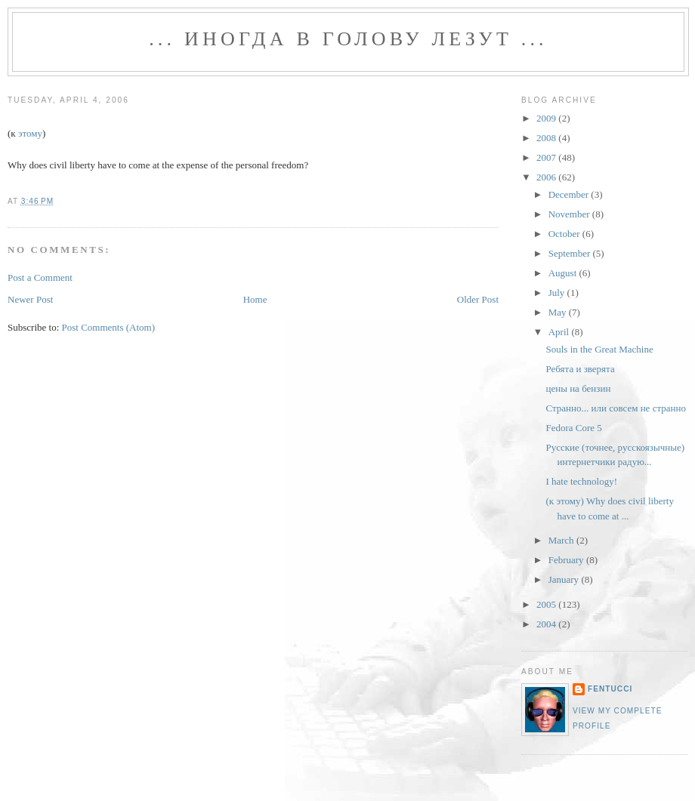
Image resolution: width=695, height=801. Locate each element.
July (557, 292)
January (565, 579)
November (570, 214)
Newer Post (30, 299)
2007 (547, 157)
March (562, 540)
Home (255, 299)
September (570, 253)
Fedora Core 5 (573, 427)
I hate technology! (581, 481)
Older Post (478, 299)
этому (30, 133)
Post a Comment (40, 277)
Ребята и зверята (579, 368)
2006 (547, 177)
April (560, 331)
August (563, 273)
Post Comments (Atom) (109, 327)
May (558, 312)
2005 (547, 604)
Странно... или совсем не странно (615, 408)
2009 (547, 118)
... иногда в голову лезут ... (348, 39)
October (565, 233)
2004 (547, 624)
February (567, 559)
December (570, 194)
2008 (547, 137)
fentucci (610, 689)
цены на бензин (577, 388)
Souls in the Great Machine (599, 349)
